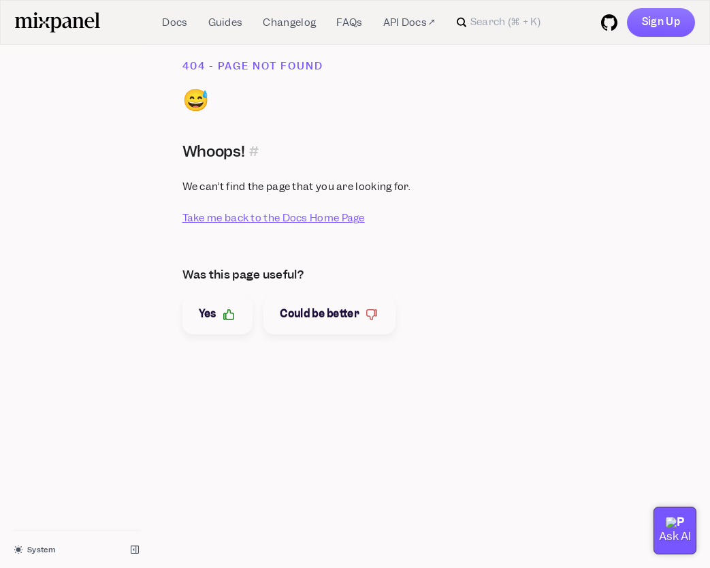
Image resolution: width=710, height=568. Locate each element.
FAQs (349, 22)
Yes (218, 314)
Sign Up (661, 22)
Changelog (289, 22)
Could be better (329, 314)
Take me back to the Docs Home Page (273, 218)
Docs (174, 22)
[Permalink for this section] (254, 151)
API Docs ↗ (409, 22)
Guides (225, 22)
